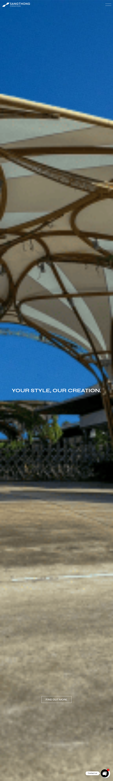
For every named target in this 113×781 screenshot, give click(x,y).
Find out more (56, 699)
